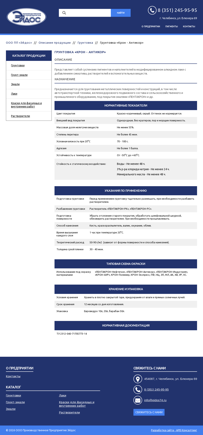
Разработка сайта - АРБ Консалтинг (174, 430)
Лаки (14, 93)
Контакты (189, 26)
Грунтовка (85, 42)
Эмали (15, 84)
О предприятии (151, 26)
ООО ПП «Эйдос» (19, 42)
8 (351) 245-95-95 (156, 389)
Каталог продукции (28, 55)
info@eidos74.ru (155, 400)
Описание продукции (55, 42)
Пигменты (171, 26)
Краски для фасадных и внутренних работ (26, 105)
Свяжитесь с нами (149, 368)
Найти (120, 13)
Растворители (20, 116)
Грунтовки (18, 65)
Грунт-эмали (19, 74)
